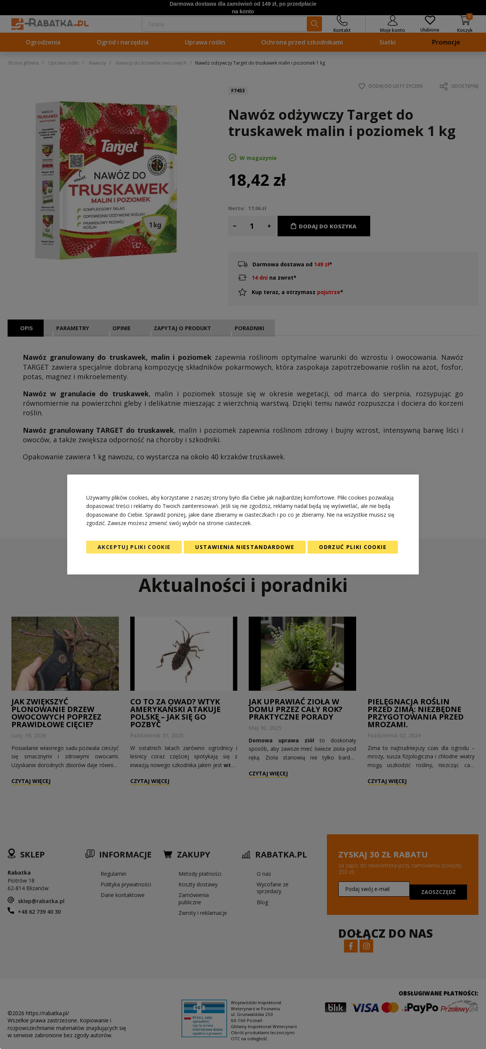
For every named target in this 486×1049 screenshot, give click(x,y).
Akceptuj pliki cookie (134, 547)
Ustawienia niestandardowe (244, 547)
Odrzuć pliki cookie (353, 547)
